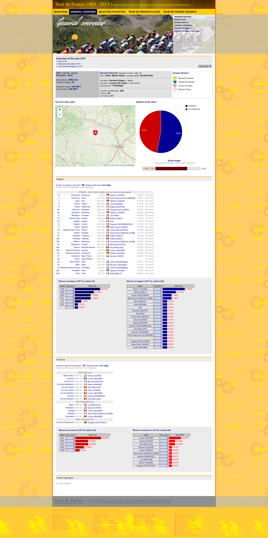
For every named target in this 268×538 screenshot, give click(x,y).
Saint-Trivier (75, 262)
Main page (59, 514)
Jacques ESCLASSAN (119, 210)
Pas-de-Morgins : (71, 399)
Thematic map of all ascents (188, 519)
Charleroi (85, 236)
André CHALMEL (95, 384)
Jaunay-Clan (74, 218)
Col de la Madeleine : (69, 384)
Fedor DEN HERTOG (119, 230)
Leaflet (105, 165)
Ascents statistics (102, 516)
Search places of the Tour (106, 527)
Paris (84, 270)
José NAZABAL (116, 204)
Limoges (85, 215)
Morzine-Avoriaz (88, 247)
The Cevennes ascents (186, 531)
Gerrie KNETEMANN (119, 262)
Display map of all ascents (187, 516)
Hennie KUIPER (117, 256)
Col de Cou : (73, 381)
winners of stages (182, 28)
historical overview (182, 17)
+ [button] (60, 109)
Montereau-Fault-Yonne (70, 268)
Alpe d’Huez (87, 256)
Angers (85, 218)
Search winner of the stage (106, 529)
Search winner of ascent (105, 533)
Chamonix (86, 253)
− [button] (60, 115)
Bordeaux (86, 210)
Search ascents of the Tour (106, 531)
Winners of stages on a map (66, 527)
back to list (62, 61)
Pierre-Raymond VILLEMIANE (122, 198)
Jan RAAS (114, 215)
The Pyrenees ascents (185, 525)
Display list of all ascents (186, 514)
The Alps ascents (183, 523)
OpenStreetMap (117, 165)
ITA (62, 301)
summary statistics (182, 25)
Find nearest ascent (184, 521)
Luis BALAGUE (94, 405)
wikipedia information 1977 (69, 64)
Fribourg (76, 239)
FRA (62, 289)
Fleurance (75, 195)
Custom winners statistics (105, 521)
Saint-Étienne (87, 259)
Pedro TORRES (94, 390)
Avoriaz (85, 250)
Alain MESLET (116, 273)
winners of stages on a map (186, 31)
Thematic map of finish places (148, 523)
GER (62, 292)
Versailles (86, 268)
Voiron (77, 259)
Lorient (84, 224)
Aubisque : (74, 408)
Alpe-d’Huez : (72, 376)
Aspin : (75, 405)
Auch (84, 198)
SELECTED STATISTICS (112, 11)
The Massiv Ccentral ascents (188, 529)
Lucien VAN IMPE (117, 250)
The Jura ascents (183, 527)
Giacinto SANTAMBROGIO (121, 224)
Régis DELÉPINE (117, 207)
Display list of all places (145, 514)
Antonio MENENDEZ (96, 396)
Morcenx (76, 210)
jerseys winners (181, 22)
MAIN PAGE (61, 11)
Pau (83, 201)
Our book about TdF (63, 529)
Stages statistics (102, 519)
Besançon (86, 241)
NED (62, 295)
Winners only (60, 519)
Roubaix (85, 233)
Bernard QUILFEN (117, 244)
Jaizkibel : (74, 413)
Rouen (84, 230)
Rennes (85, 227)
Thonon (85, 244)
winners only (180, 19)
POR (62, 450)
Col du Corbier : (72, 387)
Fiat (111, 221)
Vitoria (84, 204)
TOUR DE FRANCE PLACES (144, 11)
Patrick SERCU (116, 218)
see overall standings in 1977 (70, 66)
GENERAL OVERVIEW (83, 11)
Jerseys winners (61, 521)
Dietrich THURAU (117, 195)
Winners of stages (62, 525)
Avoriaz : (74, 378)
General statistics (102, 514)
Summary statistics (62, 523)
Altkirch (76, 241)
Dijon (84, 262)
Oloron (77, 204)
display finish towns (98, 185)
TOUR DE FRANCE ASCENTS (179, 11)
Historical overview (62, 516)
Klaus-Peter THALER (119, 227)
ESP (62, 304)
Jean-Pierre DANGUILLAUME (122, 233)
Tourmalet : (73, 416)
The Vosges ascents (184, 533)
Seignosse (86, 207)
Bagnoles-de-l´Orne (71, 230)
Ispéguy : (75, 411)
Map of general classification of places (152, 525)
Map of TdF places (143, 519)
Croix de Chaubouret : (69, 422)
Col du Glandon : (71, 393)
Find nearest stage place (146, 516)
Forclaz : (74, 396)
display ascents (97, 366)
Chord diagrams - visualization (107, 523)
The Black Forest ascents (187, 535)
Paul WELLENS (116, 247)
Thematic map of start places (148, 521)
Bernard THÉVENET (118, 265)
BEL (62, 298)
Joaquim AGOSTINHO (97, 422)
